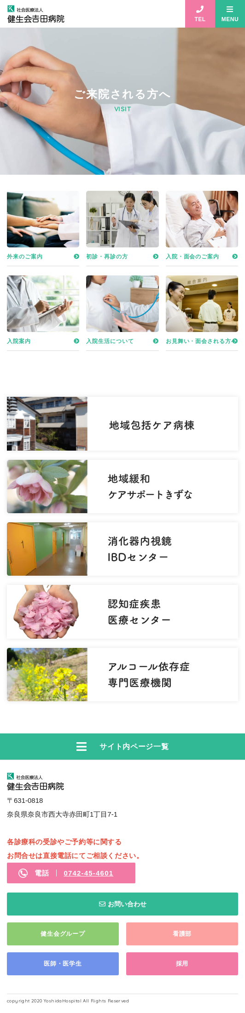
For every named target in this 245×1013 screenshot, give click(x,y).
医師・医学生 (63, 963)
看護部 (182, 933)
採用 (182, 963)
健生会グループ (63, 933)
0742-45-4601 (88, 873)
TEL (199, 19)
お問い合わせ (127, 904)
